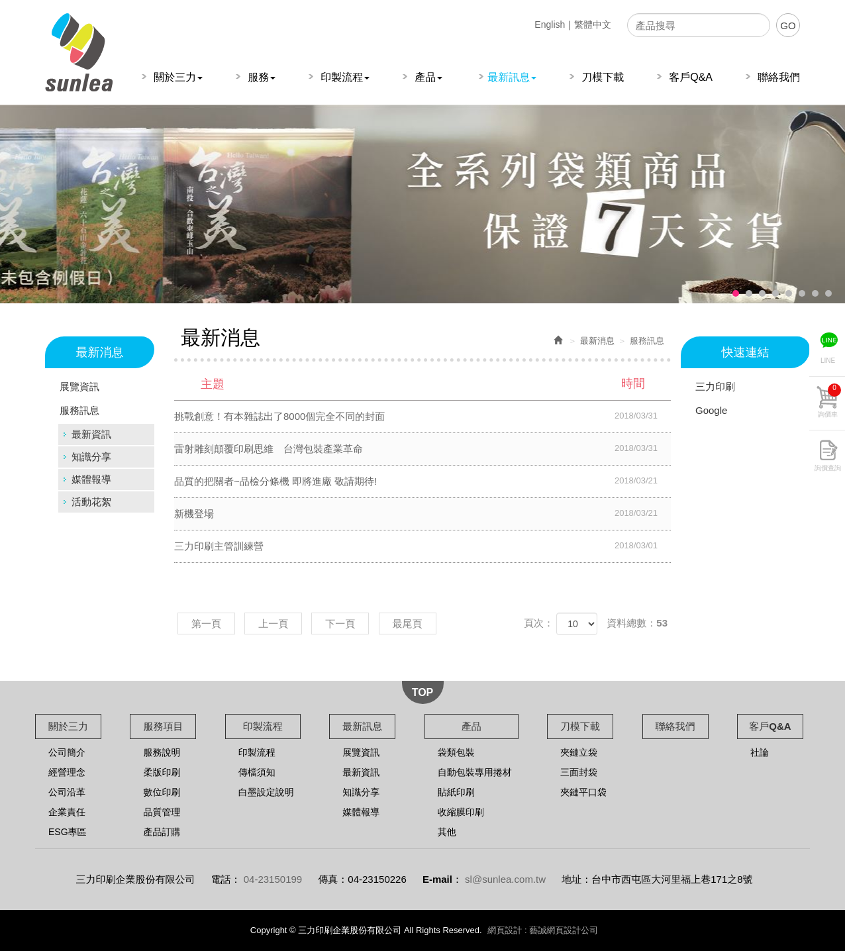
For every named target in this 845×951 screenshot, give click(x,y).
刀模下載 (580, 726)
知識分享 (91, 456)
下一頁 (340, 623)
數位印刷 (161, 792)
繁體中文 (592, 24)
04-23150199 (273, 879)
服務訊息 (79, 410)
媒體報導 (91, 479)
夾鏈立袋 (578, 752)
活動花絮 (91, 501)
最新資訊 (91, 434)
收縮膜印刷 (461, 812)
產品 (471, 726)
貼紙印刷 (456, 792)
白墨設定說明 (266, 792)
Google (711, 410)
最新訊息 (362, 726)
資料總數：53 (637, 622)
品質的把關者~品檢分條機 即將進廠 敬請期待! (422, 480)
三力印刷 (715, 386)
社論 (759, 752)
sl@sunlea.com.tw (505, 879)
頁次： (539, 622)
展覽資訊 (79, 386)
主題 (431, 383)
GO (787, 25)
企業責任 (66, 812)
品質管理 (161, 812)
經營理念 (66, 772)
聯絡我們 (675, 726)
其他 (447, 831)
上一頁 (273, 623)
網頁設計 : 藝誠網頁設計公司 (542, 930)
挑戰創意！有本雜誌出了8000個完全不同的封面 (422, 416)
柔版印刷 (161, 772)
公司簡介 (66, 752)
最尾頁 (407, 623)
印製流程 (263, 726)
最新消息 (597, 341)
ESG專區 (67, 831)
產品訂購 (161, 831)
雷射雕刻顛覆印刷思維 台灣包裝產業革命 (422, 448)
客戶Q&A (770, 726)
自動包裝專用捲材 (475, 772)
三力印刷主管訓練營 (422, 545)
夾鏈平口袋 (583, 792)
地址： (576, 879)
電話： (226, 879)
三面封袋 (578, 772)
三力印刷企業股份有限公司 (79, 52)
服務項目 (163, 726)
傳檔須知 (256, 772)
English (549, 24)
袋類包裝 (456, 752)
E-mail (437, 879)
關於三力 (68, 726)
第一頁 (206, 623)
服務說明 (161, 752)
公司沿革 (66, 792)
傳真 (328, 879)
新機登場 (422, 513)
